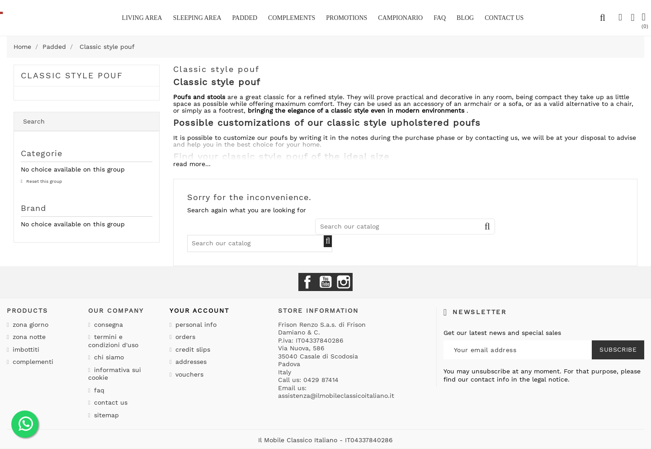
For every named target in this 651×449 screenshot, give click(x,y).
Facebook (307, 282)
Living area (142, 17)
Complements (291, 17)
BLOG (465, 17)
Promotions (346, 17)
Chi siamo (108, 357)
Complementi (31, 361)
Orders (184, 336)
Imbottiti (24, 349)
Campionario (400, 17)
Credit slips (191, 349)
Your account (199, 310)
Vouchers (188, 374)
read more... (192, 163)
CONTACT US (504, 17)
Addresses (190, 361)
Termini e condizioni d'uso (113, 341)
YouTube (325, 282)
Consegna (107, 324)
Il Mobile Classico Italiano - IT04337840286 (325, 440)
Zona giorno (29, 324)
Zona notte (28, 336)
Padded (245, 17)
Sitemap (105, 415)
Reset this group (43, 181)
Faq (440, 17)
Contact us (109, 402)
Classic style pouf (72, 75)
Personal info (195, 324)
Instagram (344, 282)
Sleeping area (197, 17)
